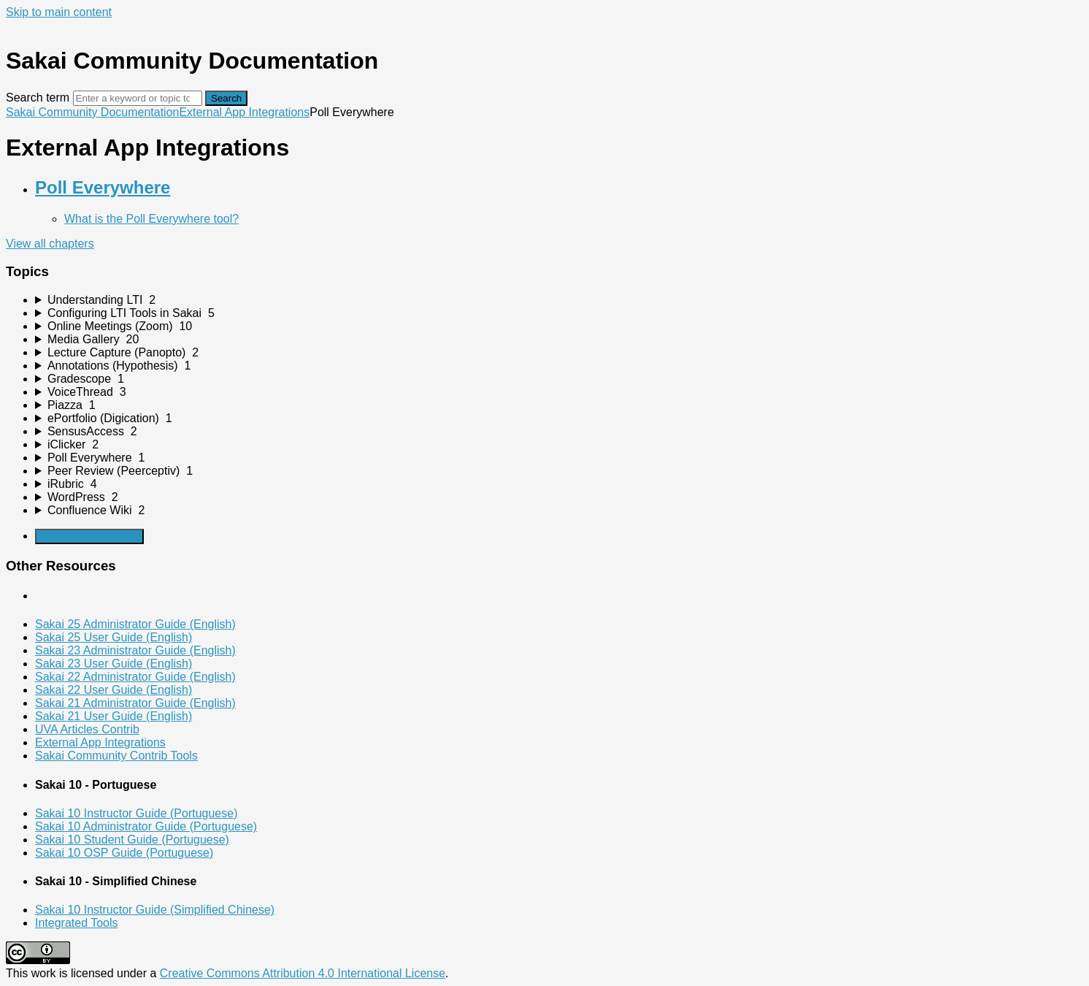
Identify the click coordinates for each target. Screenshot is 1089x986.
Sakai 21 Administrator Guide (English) (135, 703)
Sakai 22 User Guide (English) (113, 690)
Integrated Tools (76, 923)
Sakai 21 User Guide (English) (113, 716)
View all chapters (50, 243)
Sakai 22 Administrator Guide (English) (135, 676)
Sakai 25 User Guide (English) (113, 637)
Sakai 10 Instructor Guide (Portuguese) (136, 813)
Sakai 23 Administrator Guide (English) (135, 650)
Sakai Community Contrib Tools (116, 755)
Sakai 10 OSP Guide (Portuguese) (124, 852)
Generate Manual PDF (89, 536)
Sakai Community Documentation (92, 112)
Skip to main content (59, 12)
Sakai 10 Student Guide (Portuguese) (132, 839)
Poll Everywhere (102, 187)
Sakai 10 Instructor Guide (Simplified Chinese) (154, 909)
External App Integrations (244, 112)
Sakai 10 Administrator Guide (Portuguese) (146, 826)
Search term (37, 97)
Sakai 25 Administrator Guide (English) (135, 624)
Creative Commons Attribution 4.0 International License (302, 973)
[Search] (137, 98)
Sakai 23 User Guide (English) (113, 663)
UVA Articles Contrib (87, 729)
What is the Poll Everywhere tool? (151, 219)
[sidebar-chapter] (559, 300)
